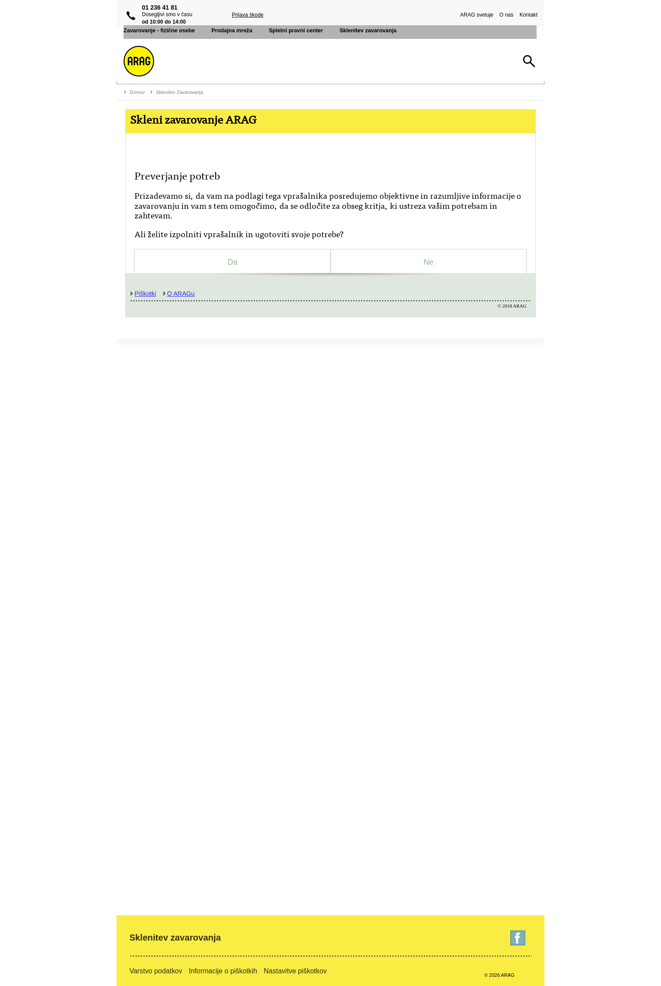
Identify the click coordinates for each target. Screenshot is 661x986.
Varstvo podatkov (155, 971)
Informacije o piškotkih (223, 971)
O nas (505, 15)
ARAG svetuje (475, 15)
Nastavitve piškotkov (295, 971)
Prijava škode (248, 15)
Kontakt (527, 15)
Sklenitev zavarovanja (175, 937)
